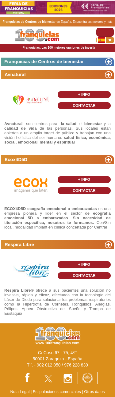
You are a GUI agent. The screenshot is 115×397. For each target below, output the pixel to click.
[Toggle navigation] (105, 32)
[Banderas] (105, 40)
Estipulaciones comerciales (57, 391)
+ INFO (84, 94)
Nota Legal (19, 391)
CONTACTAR (84, 105)
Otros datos (94, 391)
